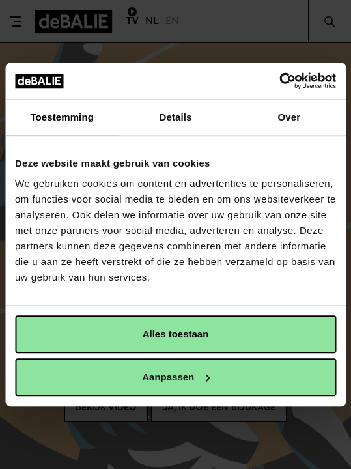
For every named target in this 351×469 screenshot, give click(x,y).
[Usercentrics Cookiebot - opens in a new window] (279, 80)
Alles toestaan (176, 333)
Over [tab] (289, 116)
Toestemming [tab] (62, 116)
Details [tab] (176, 116)
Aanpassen (176, 376)
